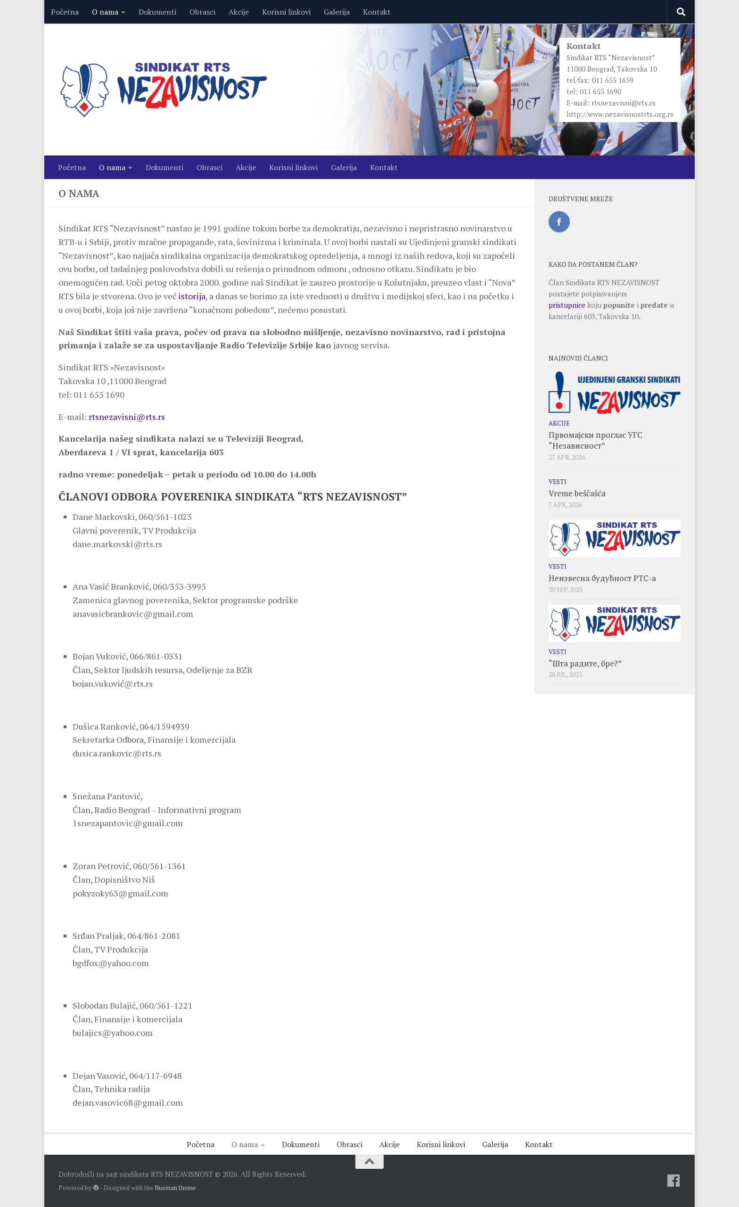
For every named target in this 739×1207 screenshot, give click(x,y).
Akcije (239, 12)
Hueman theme (175, 1187)
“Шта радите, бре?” (585, 663)
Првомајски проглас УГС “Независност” (595, 440)
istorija (191, 296)
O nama (105, 12)
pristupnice (567, 305)
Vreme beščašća (577, 493)
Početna (65, 12)
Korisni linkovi (286, 12)
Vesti (558, 481)
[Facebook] (673, 1181)
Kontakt (377, 12)
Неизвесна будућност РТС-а (602, 578)
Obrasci (202, 12)
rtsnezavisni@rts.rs (623, 102)
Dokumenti (157, 12)
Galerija (337, 12)
